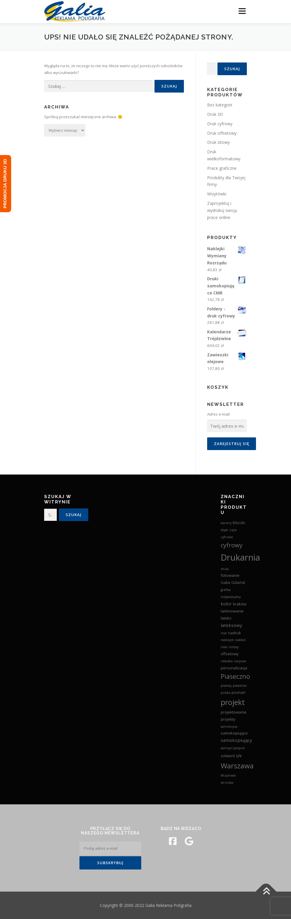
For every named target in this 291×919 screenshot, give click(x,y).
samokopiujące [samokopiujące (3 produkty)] (234, 733)
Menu (242, 11)
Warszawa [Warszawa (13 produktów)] (237, 765)
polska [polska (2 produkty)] (225, 693)
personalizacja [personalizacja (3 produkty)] (234, 668)
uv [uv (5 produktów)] (239, 755)
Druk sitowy (218, 142)
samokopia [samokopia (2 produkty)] (229, 726)
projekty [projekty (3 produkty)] (228, 719)
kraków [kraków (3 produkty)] (239, 604)
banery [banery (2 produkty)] (226, 523)
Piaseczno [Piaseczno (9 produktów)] (235, 676)
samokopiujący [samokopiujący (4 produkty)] (236, 740)
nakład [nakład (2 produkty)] (240, 640)
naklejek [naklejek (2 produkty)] (227, 640)
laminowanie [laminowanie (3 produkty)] (232, 611)
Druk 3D (215, 114)
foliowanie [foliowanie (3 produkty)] (230, 575)
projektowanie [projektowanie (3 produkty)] (234, 712)
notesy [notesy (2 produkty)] (234, 647)
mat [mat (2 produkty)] (224, 633)
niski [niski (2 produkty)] (224, 647)
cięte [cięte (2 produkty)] (233, 530)
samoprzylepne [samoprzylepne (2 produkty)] (233, 748)
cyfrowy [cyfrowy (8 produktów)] (231, 545)
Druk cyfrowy (219, 123)
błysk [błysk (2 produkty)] (224, 530)
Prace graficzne (222, 168)
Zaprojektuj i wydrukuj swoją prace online (222, 210)
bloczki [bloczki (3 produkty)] (239, 522)
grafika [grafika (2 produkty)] (226, 590)
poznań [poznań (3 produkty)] (238, 692)
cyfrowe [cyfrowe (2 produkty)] (227, 537)
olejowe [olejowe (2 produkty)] (240, 661)
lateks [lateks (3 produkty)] (226, 618)
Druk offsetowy (222, 133)
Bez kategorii (219, 105)
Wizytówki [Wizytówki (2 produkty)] (228, 775)
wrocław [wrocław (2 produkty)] (227, 782)
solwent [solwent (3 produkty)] (228, 755)
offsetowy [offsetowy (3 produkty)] (230, 653)
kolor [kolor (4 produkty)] (226, 604)
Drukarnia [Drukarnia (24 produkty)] (240, 557)
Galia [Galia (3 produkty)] (225, 582)
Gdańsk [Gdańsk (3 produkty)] (238, 582)
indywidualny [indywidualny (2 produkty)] (231, 597)
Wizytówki (216, 194)
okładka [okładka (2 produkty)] (227, 661)
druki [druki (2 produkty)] (225, 569)
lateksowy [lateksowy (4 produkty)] (231, 625)
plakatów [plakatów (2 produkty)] (240, 686)
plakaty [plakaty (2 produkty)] (226, 686)
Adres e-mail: (218, 414)
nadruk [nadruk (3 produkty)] (234, 632)
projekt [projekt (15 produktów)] (233, 702)
